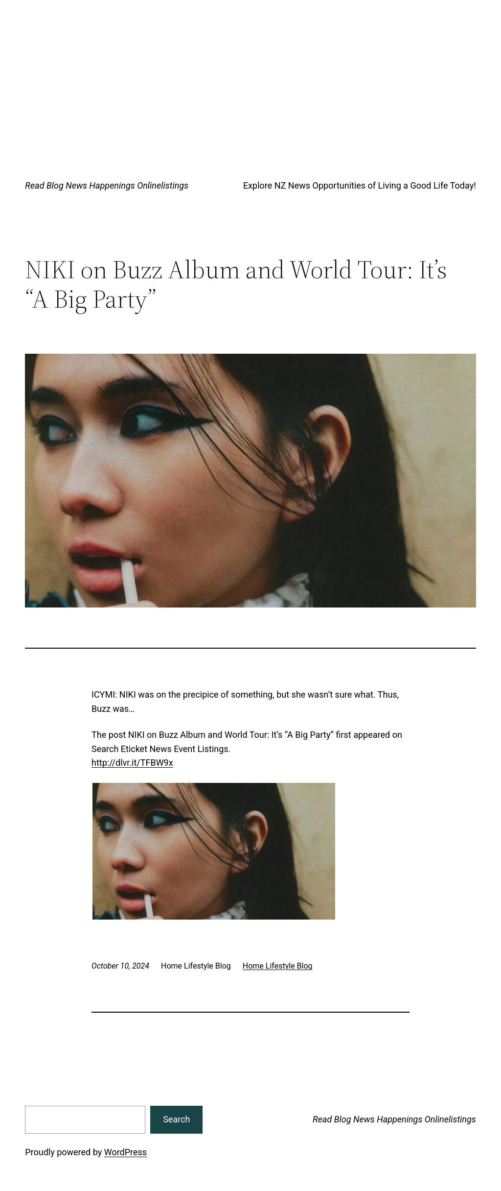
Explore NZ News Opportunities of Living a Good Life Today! (359, 185)
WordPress (125, 1152)
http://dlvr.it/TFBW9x (132, 762)
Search (176, 1119)
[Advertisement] (250, 73)
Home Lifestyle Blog (278, 966)
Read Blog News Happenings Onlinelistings (106, 185)
